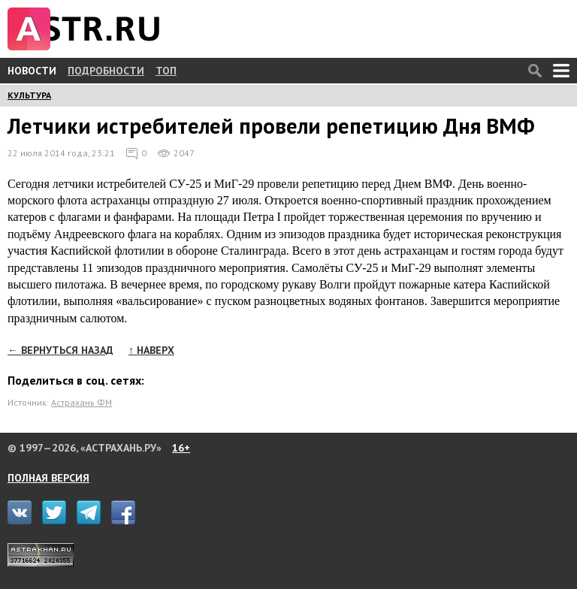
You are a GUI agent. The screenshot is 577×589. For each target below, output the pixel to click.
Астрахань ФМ (81, 402)
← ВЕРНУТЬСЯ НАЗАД (60, 350)
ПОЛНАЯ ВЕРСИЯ (48, 478)
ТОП (166, 70)
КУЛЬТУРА (29, 95)
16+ (181, 448)
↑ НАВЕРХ (151, 350)
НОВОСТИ (32, 70)
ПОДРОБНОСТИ (106, 70)
